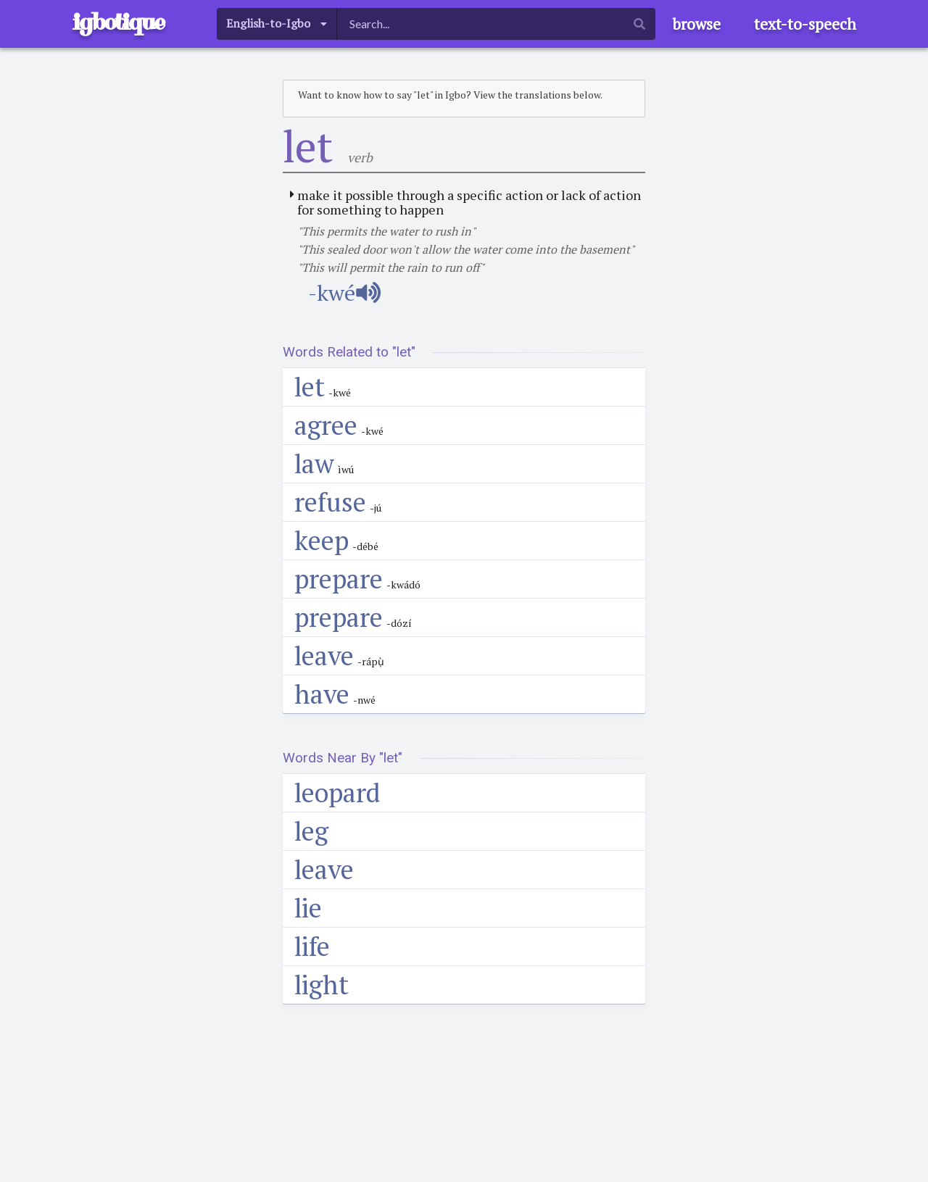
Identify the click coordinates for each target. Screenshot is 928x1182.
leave (324, 655)
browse (696, 24)
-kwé (344, 292)
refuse (330, 502)
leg (311, 831)
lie (308, 908)
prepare (338, 579)
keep (321, 540)
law (314, 463)
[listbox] (277, 23)
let (309, 387)
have (321, 694)
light (321, 984)
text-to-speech (805, 24)
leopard (337, 792)
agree (325, 425)
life (312, 946)
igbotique (118, 22)
